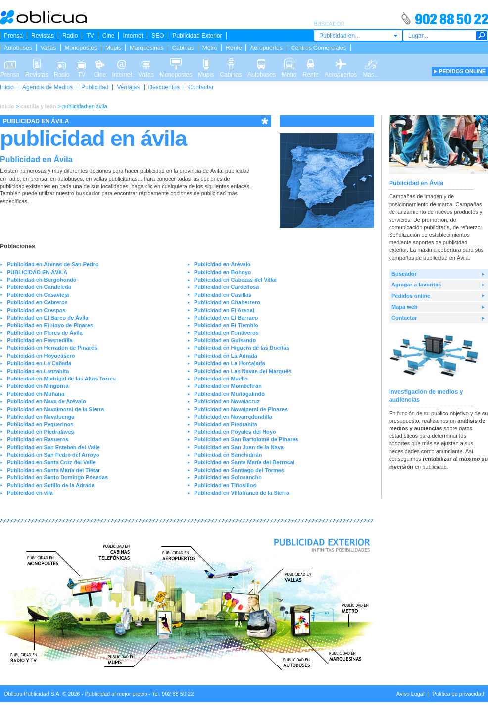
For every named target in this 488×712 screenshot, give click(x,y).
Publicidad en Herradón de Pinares (52, 348)
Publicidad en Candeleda (39, 287)
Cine (108, 35)
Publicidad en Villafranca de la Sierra (241, 493)
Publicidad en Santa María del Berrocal (244, 462)
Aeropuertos (266, 48)
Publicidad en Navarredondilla (233, 417)
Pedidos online (410, 296)
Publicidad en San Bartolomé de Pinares (246, 439)
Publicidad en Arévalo (222, 264)
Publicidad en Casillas (222, 295)
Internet (133, 35)
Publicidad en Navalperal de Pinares (241, 409)
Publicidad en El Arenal (224, 310)
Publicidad (94, 87)
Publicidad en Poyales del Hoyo (235, 432)
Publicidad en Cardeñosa (226, 287)
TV (90, 35)
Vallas (48, 48)
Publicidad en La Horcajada (229, 363)
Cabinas (183, 48)
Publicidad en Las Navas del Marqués (242, 371)
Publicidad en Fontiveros (226, 333)
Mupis (113, 48)
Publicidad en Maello (221, 378)
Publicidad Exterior (197, 35)
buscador (88, 193)
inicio (7, 106)
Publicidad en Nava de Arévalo (46, 401)
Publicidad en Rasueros (38, 439)
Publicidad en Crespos (36, 310)
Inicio (7, 87)
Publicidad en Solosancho (228, 477)
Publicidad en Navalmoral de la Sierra (55, 409)
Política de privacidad (458, 694)
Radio (70, 35)
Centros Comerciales (318, 48)
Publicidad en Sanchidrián (228, 455)
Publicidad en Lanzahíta (38, 371)
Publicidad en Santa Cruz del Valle (51, 462)
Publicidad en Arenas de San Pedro (52, 264)
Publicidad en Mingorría (38, 386)
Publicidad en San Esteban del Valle (53, 447)
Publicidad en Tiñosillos (225, 485)
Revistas (42, 35)
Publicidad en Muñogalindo (229, 394)
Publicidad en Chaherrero (227, 302)
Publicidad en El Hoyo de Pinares (50, 325)
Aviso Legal (410, 694)
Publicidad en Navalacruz (227, 401)
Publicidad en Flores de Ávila (45, 333)
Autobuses (18, 48)
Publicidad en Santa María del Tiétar (53, 470)
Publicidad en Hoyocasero (41, 356)
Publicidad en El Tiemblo (226, 325)
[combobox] (358, 35)
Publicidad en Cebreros (37, 302)
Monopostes (81, 48)
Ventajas (128, 87)
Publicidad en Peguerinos (40, 424)
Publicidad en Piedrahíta (225, 424)
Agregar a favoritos (416, 284)
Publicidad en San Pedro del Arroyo (53, 455)
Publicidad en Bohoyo (222, 272)
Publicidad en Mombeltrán (228, 386)
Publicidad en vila (30, 493)
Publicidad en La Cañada (39, 363)
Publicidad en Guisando (225, 340)
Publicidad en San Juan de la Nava (239, 447)
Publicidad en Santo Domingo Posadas (57, 477)
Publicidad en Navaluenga (40, 417)
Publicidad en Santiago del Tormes (239, 470)
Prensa (13, 35)
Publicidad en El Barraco (226, 318)
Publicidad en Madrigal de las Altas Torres (61, 378)
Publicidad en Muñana (35, 394)
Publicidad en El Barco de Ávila (47, 318)
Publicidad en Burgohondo (42, 280)
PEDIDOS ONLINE (462, 71)
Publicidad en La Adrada (225, 356)
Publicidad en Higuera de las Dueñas (242, 348)
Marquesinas (147, 48)
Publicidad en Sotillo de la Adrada (51, 485)
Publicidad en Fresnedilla (40, 340)
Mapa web (404, 307)
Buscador (404, 274)
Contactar (201, 87)
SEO (157, 35)
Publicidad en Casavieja (38, 295)
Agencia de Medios (47, 87)
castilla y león (38, 106)
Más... (371, 63)
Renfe (234, 48)
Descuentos (164, 87)
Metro (210, 48)
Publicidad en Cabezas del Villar (235, 280)
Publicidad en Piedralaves (40, 432)
